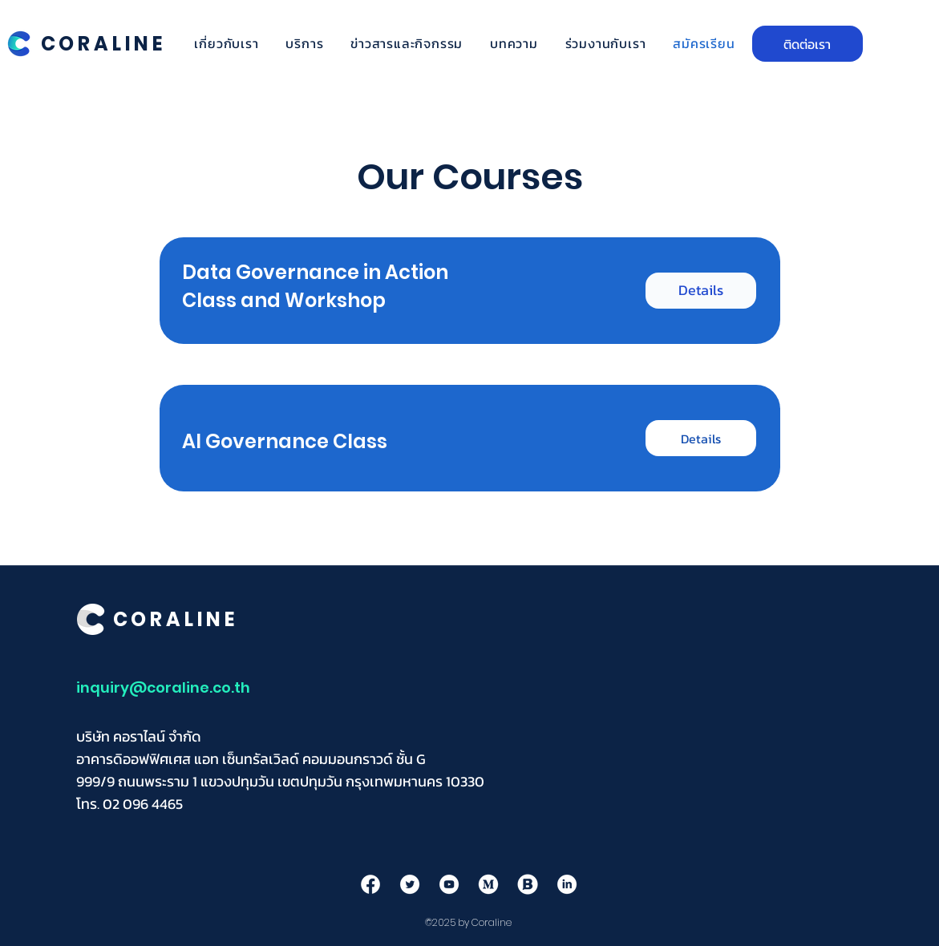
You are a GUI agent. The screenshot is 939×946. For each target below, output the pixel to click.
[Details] (701, 291)
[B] (527, 884)
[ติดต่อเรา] (807, 44)
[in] (567, 884)
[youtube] (449, 884)
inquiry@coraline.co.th (163, 687)
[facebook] (370, 884)
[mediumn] (488, 884)
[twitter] (410, 884)
